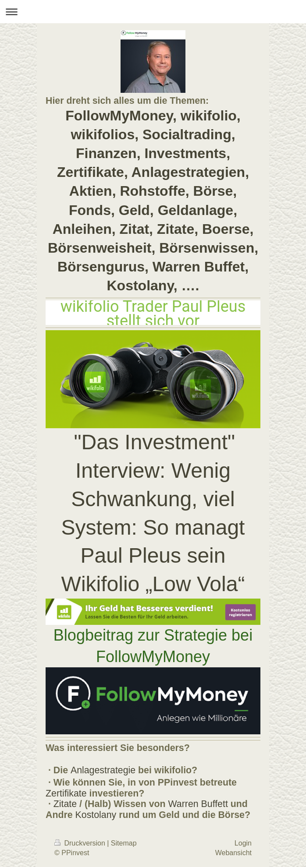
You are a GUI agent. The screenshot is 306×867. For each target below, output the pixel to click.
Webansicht (233, 852)
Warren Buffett (198, 804)
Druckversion (80, 843)
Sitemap (124, 843)
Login (243, 843)
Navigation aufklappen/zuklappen (153, 11)
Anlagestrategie (103, 770)
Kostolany (96, 815)
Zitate (65, 804)
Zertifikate (66, 793)
